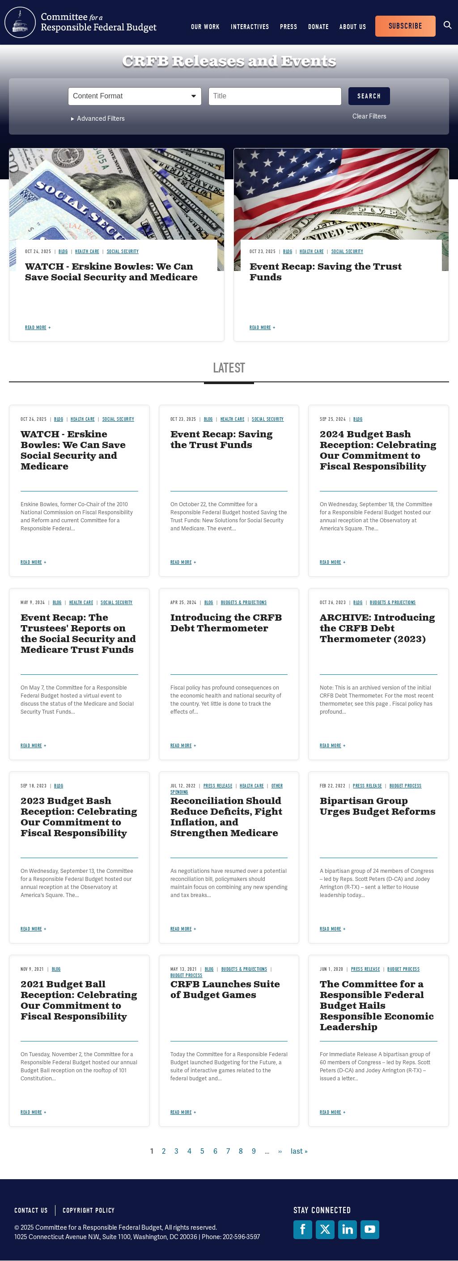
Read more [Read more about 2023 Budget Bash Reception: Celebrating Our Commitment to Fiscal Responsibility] (31, 929)
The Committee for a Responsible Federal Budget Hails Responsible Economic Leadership (377, 1006)
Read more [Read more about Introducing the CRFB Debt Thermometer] (181, 746)
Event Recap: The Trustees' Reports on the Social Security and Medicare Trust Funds (78, 634)
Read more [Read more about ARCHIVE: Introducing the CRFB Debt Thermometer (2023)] (330, 746)
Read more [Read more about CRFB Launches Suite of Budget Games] (181, 1112)
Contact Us (31, 1210)
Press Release (218, 786)
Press (288, 27)
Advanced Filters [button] (101, 118)
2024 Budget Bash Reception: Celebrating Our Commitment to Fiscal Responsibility (378, 451)
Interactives (250, 27)
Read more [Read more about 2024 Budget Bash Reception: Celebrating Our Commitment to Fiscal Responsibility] (330, 562)
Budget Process (406, 786)
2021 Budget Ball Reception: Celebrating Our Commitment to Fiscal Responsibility (79, 1001)
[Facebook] (302, 1229)
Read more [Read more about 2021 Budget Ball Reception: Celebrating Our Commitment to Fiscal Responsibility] (31, 1112)
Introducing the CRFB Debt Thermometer (226, 623)
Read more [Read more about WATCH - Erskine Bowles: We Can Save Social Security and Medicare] (36, 327)
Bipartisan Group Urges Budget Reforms (378, 807)
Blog (63, 251)
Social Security (123, 251)
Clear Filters (369, 116)
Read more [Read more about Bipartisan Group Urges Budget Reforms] (330, 929)
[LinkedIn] (347, 1229)
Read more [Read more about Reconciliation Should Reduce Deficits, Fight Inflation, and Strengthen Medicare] (181, 929)
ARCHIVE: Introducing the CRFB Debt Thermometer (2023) (377, 629)
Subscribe (405, 26)
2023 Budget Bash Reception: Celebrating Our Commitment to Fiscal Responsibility (79, 818)
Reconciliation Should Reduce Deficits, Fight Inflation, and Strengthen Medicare (226, 818)
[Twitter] (325, 1229)
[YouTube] (369, 1229)
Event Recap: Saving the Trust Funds (326, 272)
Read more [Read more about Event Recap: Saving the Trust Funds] (260, 327)
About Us (352, 27)
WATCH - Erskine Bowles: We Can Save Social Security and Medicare (111, 272)
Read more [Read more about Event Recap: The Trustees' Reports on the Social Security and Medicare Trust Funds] (31, 746)
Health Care (87, 251)
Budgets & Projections (244, 602)
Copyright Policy (89, 1210)
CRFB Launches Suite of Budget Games (225, 990)
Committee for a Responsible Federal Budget (80, 22)
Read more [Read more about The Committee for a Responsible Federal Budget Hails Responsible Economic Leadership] (330, 1112)
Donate (318, 27)
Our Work (205, 27)
